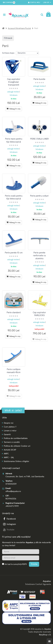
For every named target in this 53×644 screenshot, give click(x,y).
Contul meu (34, 2)
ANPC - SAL (9, 458)
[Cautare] (42, 15)
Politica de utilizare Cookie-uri (17, 446)
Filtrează (8, 38)
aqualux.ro (39, 629)
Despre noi (8, 423)
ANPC (6, 454)
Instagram (9, 524)
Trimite (34, 564)
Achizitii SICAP (10, 450)
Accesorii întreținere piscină (19, 28)
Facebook (9, 519)
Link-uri (47, 2)
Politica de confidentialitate (16, 438)
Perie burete (39, 79)
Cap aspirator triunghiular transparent (13, 82)
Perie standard (14, 312)
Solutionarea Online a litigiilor (16, 461)
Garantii (7, 435)
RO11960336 (11, 499)
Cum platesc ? (10, 427)
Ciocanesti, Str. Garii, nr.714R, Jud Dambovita (25, 477)
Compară (8, 2)
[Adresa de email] (20, 557)
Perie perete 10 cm (13, 253)
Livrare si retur (10, 431)
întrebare (13, 95)
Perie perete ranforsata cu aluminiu (39, 256)
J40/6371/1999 (12, 506)
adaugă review (13, 92)
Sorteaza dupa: (8, 53)
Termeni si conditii (12, 442)
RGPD (24, 564)
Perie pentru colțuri (39, 196)
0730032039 (11, 484)
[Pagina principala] (19, 14)
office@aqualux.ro (13, 491)
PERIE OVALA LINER (39, 139)
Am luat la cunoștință (16, 564)
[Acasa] (3, 28)
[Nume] (20, 551)
